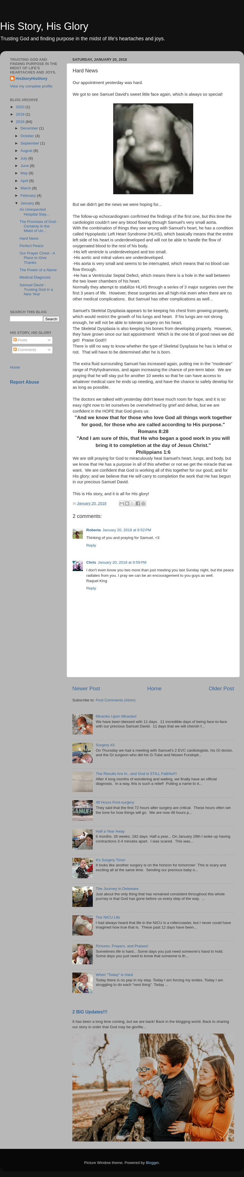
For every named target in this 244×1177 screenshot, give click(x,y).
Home (154, 688)
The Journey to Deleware (117, 889)
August (26, 151)
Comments (24, 350)
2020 (21, 107)
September (30, 143)
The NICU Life (108, 917)
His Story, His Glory (44, 26)
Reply (91, 545)
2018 (21, 122)
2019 (21, 114)
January (27, 203)
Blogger (152, 1163)
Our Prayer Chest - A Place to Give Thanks (37, 257)
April (24, 181)
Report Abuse (24, 382)
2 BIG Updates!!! (90, 1011)
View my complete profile (31, 86)
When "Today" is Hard (114, 975)
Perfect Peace (32, 246)
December (29, 128)
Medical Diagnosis (35, 277)
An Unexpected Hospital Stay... (34, 211)
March (26, 188)
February (28, 195)
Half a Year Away (110, 831)
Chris (91, 562)
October (27, 136)
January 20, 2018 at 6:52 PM (126, 530)
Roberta (93, 530)
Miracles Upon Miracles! (116, 716)
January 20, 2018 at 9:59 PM (122, 562)
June (25, 166)
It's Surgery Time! (110, 860)
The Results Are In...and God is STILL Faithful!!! (136, 774)
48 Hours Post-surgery (115, 802)
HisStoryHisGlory (31, 78)
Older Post (221, 688)
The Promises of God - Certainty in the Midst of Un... (39, 226)
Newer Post (86, 688)
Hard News (29, 238)
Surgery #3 (105, 745)
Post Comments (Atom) (116, 700)
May (24, 173)
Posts (20, 340)
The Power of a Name (38, 270)
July (24, 158)
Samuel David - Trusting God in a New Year (36, 289)
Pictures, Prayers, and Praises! (122, 946)
